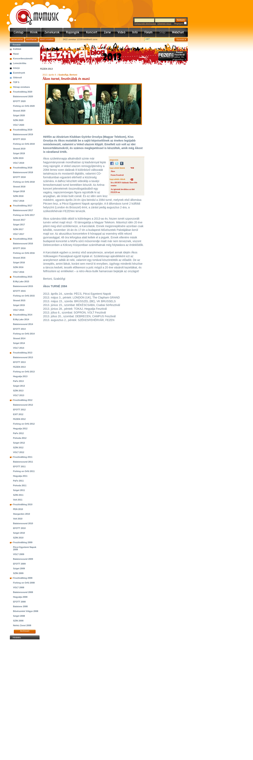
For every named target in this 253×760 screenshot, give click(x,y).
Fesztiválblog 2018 (22, 167)
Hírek (34, 32)
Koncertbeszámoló (22, 58)
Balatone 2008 (20, 606)
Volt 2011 (18, 499)
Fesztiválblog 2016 (22, 239)
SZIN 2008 (18, 620)
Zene (107, 32)
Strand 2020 (19, 111)
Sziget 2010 (19, 533)
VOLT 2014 (18, 348)
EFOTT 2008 (19, 601)
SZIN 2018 (18, 196)
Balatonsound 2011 (23, 462)
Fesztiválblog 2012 (22, 400)
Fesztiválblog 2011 (22, 457)
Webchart (178, 32)
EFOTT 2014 (19, 329)
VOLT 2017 (18, 234)
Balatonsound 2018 (23, 172)
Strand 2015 (19, 300)
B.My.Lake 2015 (21, 281)
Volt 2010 (18, 518)
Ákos (113, 171)
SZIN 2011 (18, 495)
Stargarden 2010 (21, 514)
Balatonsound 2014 (23, 324)
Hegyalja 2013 (20, 376)
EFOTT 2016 (19, 248)
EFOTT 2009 (19, 564)
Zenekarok (52, 32)
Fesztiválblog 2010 (22, 504)
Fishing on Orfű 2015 (24, 296)
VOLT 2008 (18, 587)
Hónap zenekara (21, 87)
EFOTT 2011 (19, 466)
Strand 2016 (19, 258)
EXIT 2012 (18, 414)
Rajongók (73, 32)
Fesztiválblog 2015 (22, 277)
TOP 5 (16, 82)
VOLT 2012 (18, 452)
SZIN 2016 (18, 267)
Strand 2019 (19, 148)
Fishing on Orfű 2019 (24, 144)
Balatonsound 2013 (23, 357)
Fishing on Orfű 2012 (24, 424)
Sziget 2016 (19, 262)
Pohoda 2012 (19, 438)
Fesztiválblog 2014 (22, 314)
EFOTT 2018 (19, 177)
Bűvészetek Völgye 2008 (25, 611)
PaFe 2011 (18, 481)
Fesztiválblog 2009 (22, 542)
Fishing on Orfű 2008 (24, 583)
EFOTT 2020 (19, 101)
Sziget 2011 (19, 490)
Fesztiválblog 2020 (22, 92)
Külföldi (17, 49)
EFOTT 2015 (19, 291)
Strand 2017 (19, 220)
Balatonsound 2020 (23, 96)
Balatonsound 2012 (23, 405)
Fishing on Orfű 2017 (24, 215)
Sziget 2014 (19, 343)
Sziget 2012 (19, 443)
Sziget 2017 (19, 224)
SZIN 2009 (18, 573)
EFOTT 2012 (19, 409)
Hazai (16, 54)
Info (135, 32)
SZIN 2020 (18, 120)
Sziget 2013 (19, 386)
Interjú (16, 68)
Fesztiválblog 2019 (22, 129)
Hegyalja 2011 (20, 476)
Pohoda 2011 (19, 485)
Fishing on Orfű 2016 (24, 253)
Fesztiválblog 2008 (22, 578)
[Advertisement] (25, 699)
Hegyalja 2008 (20, 597)
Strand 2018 (19, 186)
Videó (121, 32)
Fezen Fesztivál (117, 175)
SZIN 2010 (18, 537)
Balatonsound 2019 (23, 134)
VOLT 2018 (18, 201)
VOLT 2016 (18, 272)
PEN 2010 (18, 509)
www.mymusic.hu (34, 13)
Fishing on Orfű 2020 (24, 106)
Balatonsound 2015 (23, 286)
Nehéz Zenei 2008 (22, 625)
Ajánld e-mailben (47, 40)
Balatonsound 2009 (23, 559)
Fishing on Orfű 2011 (24, 471)
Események (19, 73)
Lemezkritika (19, 63)
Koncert (92, 32)
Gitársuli (17, 77)
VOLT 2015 (18, 310)
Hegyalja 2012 (20, 428)
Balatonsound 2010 (23, 523)
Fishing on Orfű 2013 (24, 371)
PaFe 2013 (18, 381)
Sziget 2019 (19, 153)
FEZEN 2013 (19, 367)
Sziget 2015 (19, 305)
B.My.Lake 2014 (21, 319)
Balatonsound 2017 (23, 210)
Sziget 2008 (19, 616)
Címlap (18, 32)
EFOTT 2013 (19, 362)
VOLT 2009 (18, 554)
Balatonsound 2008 (23, 592)
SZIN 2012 (18, 447)
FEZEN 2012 (19, 419)
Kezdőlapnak (31, 40)
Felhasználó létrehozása (145, 24)
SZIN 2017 (18, 229)
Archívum (24, 631)
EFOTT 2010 (19, 528)
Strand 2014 (19, 338)
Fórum (148, 32)
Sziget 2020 (19, 115)
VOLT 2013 (18, 395)
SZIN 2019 (18, 158)
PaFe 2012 (18, 433)
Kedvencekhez (17, 40)
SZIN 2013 (18, 390)
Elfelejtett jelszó (164, 24)
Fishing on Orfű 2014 (24, 333)
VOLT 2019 (18, 163)
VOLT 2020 (18, 125)
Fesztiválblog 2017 (22, 205)
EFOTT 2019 (19, 139)
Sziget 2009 (19, 568)
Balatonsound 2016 (23, 243)
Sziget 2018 (19, 191)
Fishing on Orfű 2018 (24, 182)
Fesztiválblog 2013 (22, 352)
